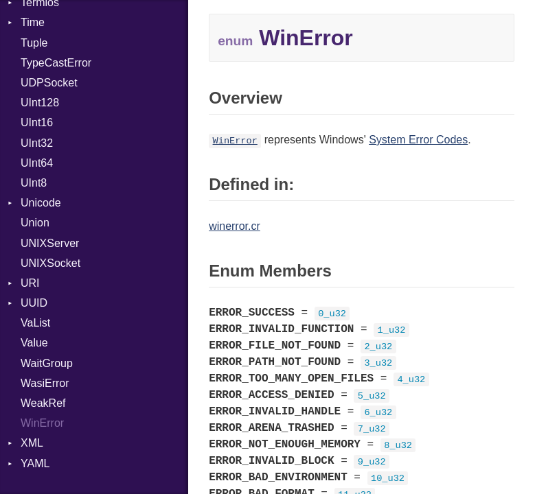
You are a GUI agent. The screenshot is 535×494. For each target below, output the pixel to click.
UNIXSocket (50, 263)
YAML (35, 463)
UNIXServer (50, 243)
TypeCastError (56, 63)
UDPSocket (49, 83)
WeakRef (43, 403)
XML (32, 443)
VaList (35, 323)
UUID (34, 303)
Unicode (41, 203)
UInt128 (40, 102)
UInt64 (37, 163)
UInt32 (37, 143)
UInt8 (34, 183)
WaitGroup (47, 363)
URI (30, 283)
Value (34, 343)
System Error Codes (418, 139)
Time (33, 22)
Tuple (34, 43)
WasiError (45, 383)
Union (35, 222)
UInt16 (37, 122)
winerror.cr (234, 226)
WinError (42, 423)
